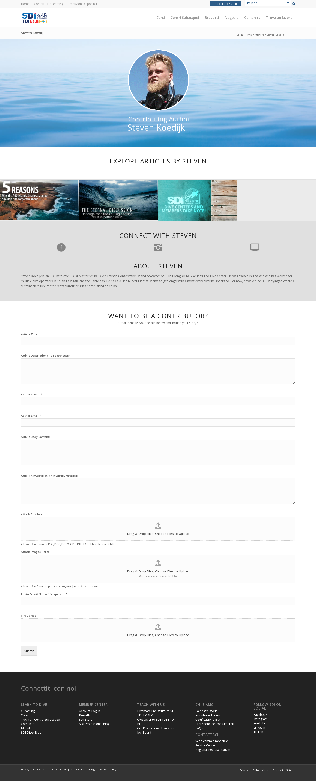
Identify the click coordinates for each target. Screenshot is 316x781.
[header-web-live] (69, 17)
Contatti (39, 4)
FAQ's (199, 728)
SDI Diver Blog (31, 732)
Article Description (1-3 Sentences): (46, 355)
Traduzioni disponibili (82, 4)
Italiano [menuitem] (252, 3)
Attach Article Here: (34, 514)
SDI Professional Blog (94, 724)
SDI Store (85, 719)
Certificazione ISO (207, 719)
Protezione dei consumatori (214, 724)
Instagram (260, 719)
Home (25, 4)
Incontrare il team (207, 715)
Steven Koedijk (33, 32)
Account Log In (89, 711)
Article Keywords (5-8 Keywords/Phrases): (49, 476)
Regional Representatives (213, 750)
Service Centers (206, 745)
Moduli (25, 728)
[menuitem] (26, 4)
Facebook (260, 715)
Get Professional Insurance (156, 728)
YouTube (259, 723)
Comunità (27, 724)
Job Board (144, 732)
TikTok (258, 732)
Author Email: (31, 416)
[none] (268, 3)
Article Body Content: (36, 437)
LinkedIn (259, 727)
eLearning (56, 4)
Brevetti (84, 715)
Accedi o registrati (226, 4)
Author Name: (31, 394)
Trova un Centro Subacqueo (40, 719)
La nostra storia (206, 711)
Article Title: (30, 334)
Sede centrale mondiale (211, 741)
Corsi (24, 715)
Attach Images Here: (35, 552)
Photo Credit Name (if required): (44, 594)
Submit (29, 651)
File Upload (29, 616)
